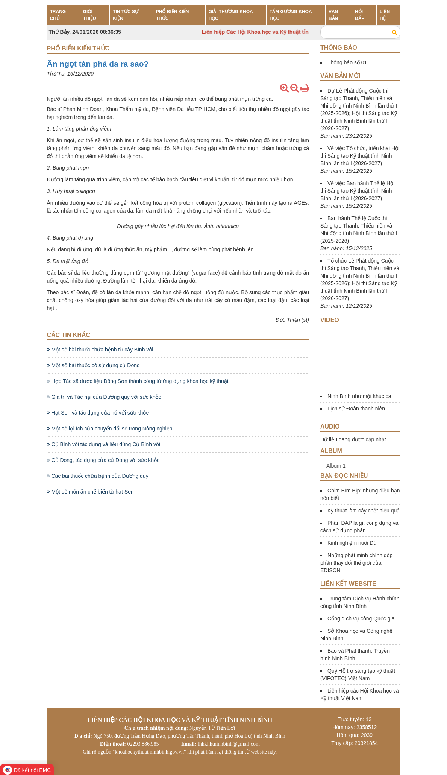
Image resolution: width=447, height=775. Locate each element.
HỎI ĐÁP (359, 15)
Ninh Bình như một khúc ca (359, 396)
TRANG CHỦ (58, 15)
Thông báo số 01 (347, 62)
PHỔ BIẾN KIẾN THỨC (172, 15)
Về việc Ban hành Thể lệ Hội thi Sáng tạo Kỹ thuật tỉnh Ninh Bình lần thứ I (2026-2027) (357, 190)
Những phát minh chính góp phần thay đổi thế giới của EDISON (356, 562)
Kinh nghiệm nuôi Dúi (352, 543)
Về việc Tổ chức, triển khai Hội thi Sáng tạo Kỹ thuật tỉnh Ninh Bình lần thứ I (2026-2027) (359, 155)
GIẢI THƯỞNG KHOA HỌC (231, 15)
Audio (330, 426)
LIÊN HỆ (385, 15)
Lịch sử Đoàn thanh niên (356, 409)
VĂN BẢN (333, 15)
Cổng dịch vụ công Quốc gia (360, 618)
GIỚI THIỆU (89, 15)
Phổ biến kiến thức (78, 48)
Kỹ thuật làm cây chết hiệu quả (363, 511)
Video (329, 320)
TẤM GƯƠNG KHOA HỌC (291, 15)
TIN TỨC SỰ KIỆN (125, 15)
